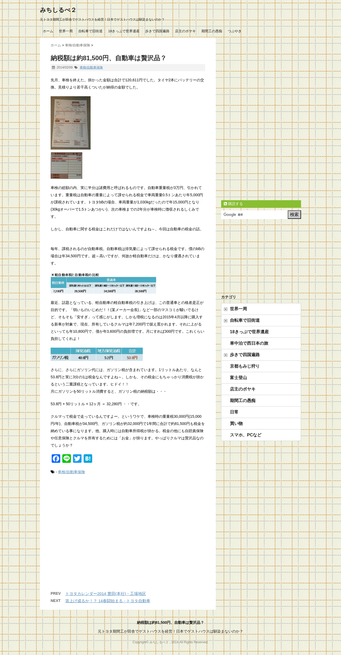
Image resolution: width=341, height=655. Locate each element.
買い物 (236, 423)
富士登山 (238, 377)
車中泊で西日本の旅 (249, 343)
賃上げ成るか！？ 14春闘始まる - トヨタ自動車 (107, 600)
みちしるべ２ (58, 10)
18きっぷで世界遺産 (124, 31)
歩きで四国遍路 (157, 31)
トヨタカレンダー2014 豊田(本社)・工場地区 (105, 593)
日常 (234, 412)
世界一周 (66, 31)
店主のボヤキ (185, 31)
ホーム (48, 31)
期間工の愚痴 (211, 31)
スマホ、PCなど (245, 435)
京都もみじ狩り (245, 366)
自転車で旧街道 (90, 31)
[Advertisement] (128, 538)
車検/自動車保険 (91, 67)
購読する (233, 204)
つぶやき (235, 31)
